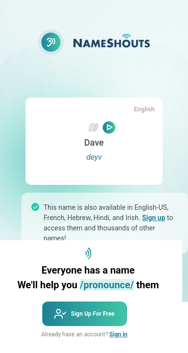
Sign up (153, 218)
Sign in (118, 334)
